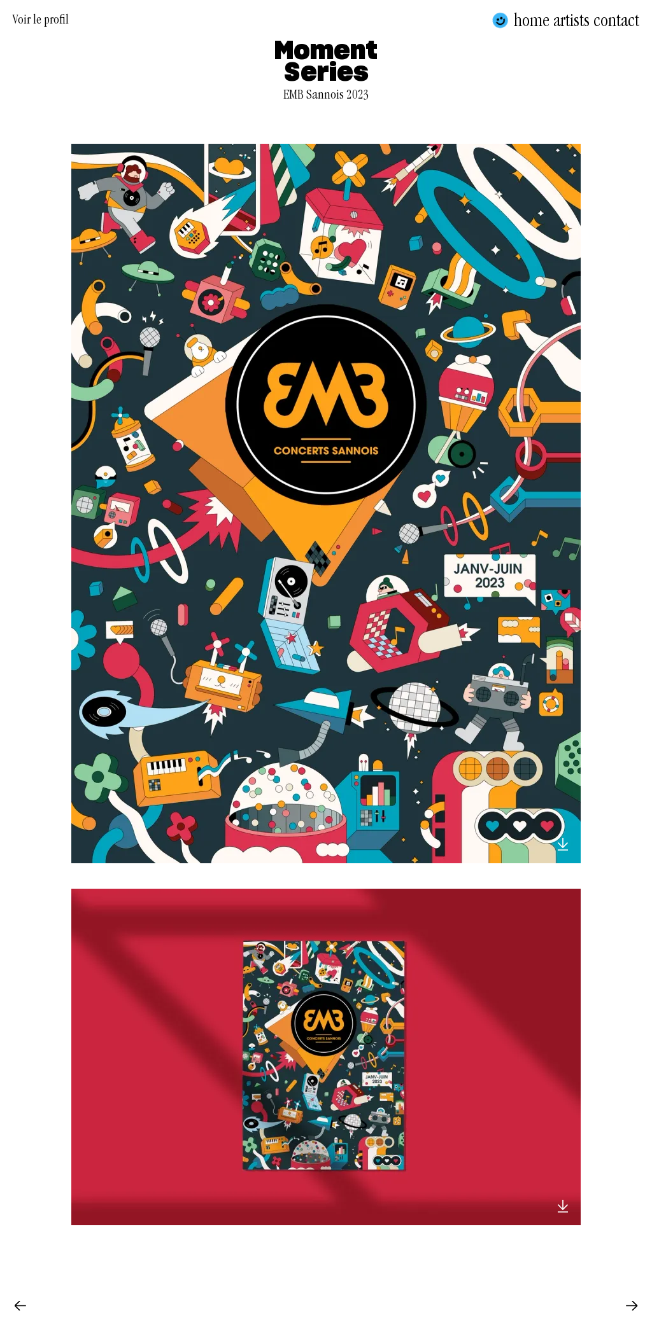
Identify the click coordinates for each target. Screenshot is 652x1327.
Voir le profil (41, 21)
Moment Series (326, 62)
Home (531, 20)
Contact (616, 20)
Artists (571, 20)
